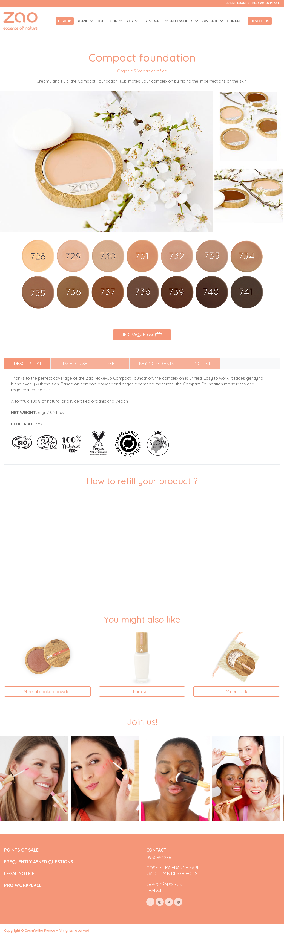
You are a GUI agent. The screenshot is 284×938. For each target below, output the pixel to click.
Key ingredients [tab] (156, 363)
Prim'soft (142, 691)
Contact (235, 21)
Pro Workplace (266, 3)
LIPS (144, 21)
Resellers (259, 21)
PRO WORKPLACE (23, 885)
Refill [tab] (113, 363)
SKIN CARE (209, 21)
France (244, 3)
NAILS (159, 21)
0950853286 (158, 857)
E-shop (64, 21)
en (232, 3)
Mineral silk (236, 691)
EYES (129, 21)
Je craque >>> (142, 335)
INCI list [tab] (202, 363)
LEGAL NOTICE (19, 873)
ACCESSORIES (182, 21)
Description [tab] (27, 363)
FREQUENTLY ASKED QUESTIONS (38, 861)
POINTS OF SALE (21, 850)
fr (228, 3)
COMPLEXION (107, 21)
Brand (83, 21)
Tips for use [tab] (74, 363)
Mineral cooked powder (47, 691)
